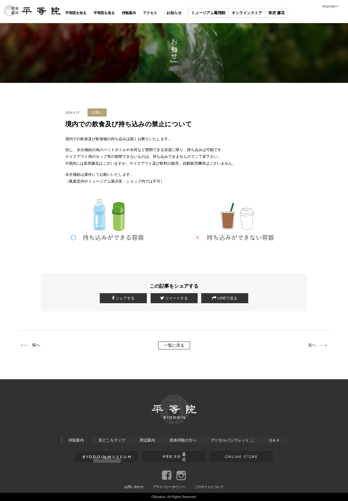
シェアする (123, 298)
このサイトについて (209, 487)
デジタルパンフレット (232, 440)
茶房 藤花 (297, 13)
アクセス (168, 13)
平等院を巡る (112, 13)
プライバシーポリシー (169, 487)
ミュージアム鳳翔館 (229, 13)
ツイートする (174, 298)
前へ (36, 345)
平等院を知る (78, 13)
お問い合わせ (134, 487)
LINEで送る (224, 298)
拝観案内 (142, 13)
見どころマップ (111, 440)
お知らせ (194, 13)
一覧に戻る (174, 345)
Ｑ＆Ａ (274, 440)
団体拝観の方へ (183, 440)
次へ (312, 345)
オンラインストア (267, 13)
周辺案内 (147, 440)
